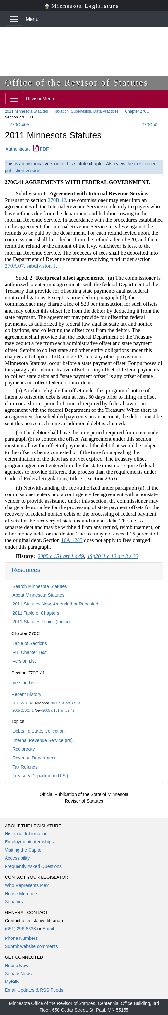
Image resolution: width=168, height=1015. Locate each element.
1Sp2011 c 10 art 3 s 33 (112, 556)
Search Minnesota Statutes (39, 586)
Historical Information (26, 833)
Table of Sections (29, 643)
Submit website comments (31, 946)
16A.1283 (72, 540)
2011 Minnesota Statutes (26, 111)
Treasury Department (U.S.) (40, 775)
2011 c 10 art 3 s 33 (65, 703)
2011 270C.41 (23, 703)
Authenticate (18, 149)
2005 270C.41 (23, 710)
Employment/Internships (29, 841)
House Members (21, 893)
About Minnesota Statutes (38, 595)
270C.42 (150, 124)
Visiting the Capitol (23, 850)
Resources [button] (26, 569)
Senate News (18, 973)
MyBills (12, 981)
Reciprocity (23, 749)
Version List (24, 661)
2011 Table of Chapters (35, 613)
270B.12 (57, 200)
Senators (14, 901)
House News (17, 965)
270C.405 (19, 124)
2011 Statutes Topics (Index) (41, 621)
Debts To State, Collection (38, 731)
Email (48, 928)
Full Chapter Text (29, 652)
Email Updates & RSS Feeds (34, 990)
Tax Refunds (25, 767)
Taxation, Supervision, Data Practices (86, 111)
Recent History (26, 694)
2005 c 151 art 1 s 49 (58, 710)
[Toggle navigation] (14, 19)
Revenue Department (33, 757)
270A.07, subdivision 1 (30, 266)
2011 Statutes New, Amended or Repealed (55, 603)
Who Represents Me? (27, 885)
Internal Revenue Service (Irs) (42, 740)
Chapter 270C (137, 111)
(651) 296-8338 (20, 928)
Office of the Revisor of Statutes (76, 82)
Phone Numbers (21, 938)
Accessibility (17, 858)
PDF (41, 149)
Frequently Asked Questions (33, 866)
